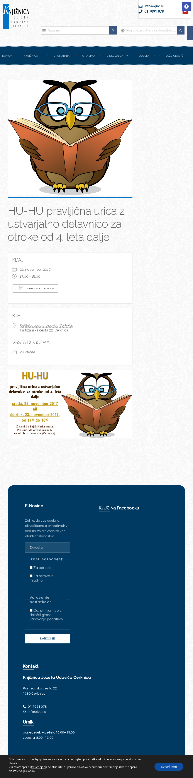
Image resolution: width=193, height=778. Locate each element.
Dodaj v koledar (35, 288)
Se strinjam (169, 766)
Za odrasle (41, 568)
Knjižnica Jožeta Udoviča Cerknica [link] (46, 325)
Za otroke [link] (27, 352)
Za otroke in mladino (42, 578)
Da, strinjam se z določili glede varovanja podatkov (46, 615)
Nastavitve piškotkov (22, 771)
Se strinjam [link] (38, 767)
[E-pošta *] (47, 547)
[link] (186, 6)
